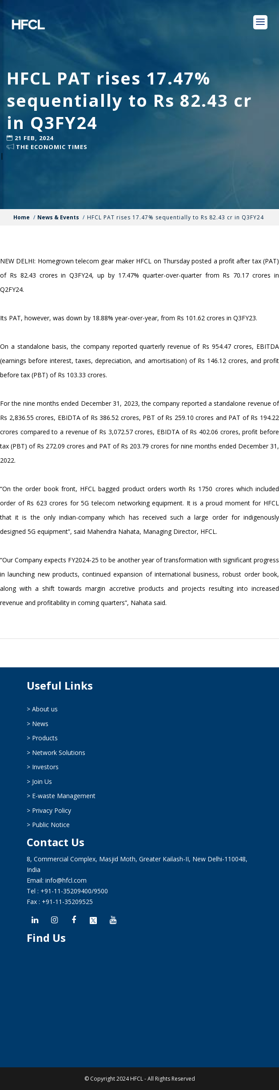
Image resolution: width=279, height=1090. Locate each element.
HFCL (136, 1078)
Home (21, 217)
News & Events (58, 217)
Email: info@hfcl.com (57, 880)
